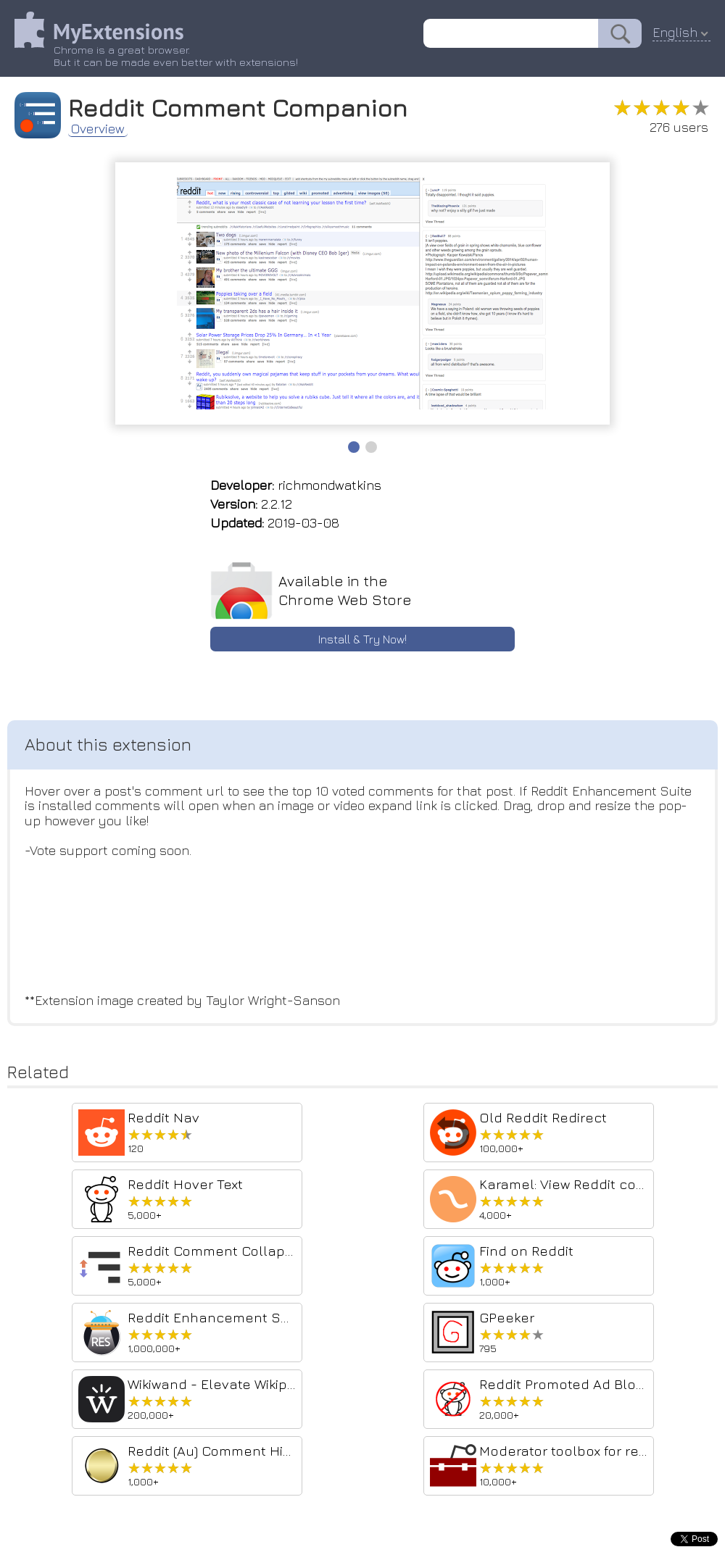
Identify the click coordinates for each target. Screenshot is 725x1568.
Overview (98, 129)
